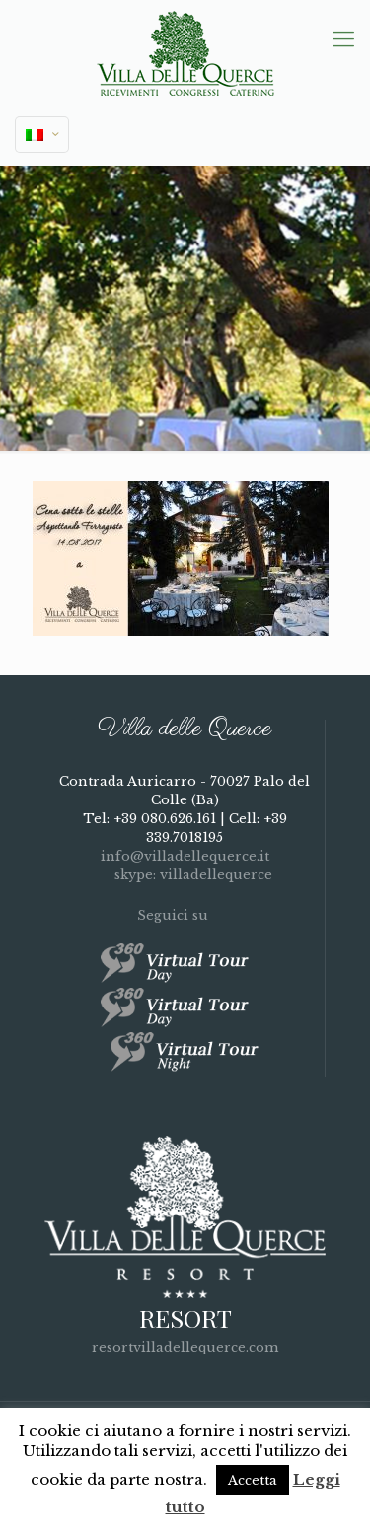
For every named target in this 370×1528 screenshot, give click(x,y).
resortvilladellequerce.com (185, 1347)
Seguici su (184, 915)
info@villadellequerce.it (185, 856)
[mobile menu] (343, 39)
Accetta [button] (252, 1480)
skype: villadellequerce (185, 875)
